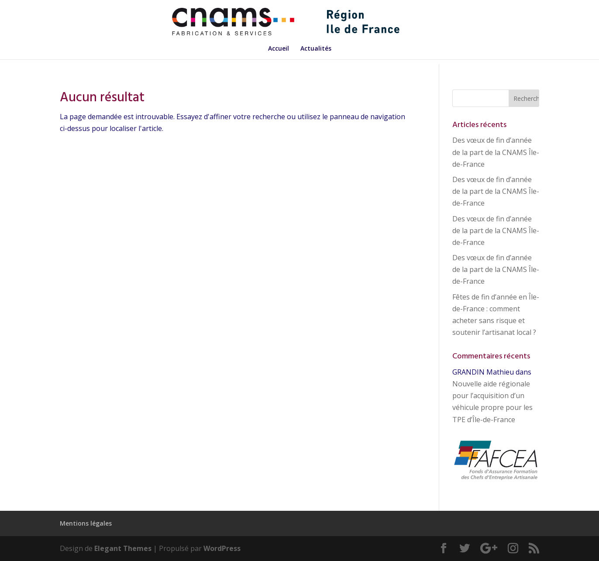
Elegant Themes (122, 548)
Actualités (315, 48)
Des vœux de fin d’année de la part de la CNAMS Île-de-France (495, 152)
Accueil (278, 48)
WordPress (222, 548)
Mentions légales (86, 523)
